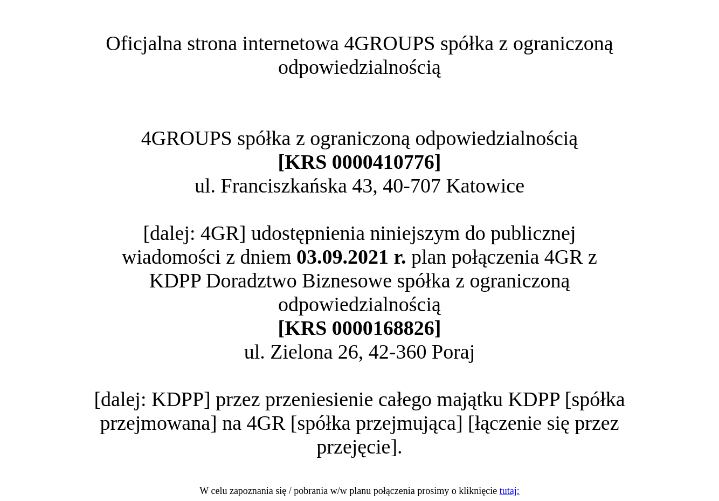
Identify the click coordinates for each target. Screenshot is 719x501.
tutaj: (510, 490)
